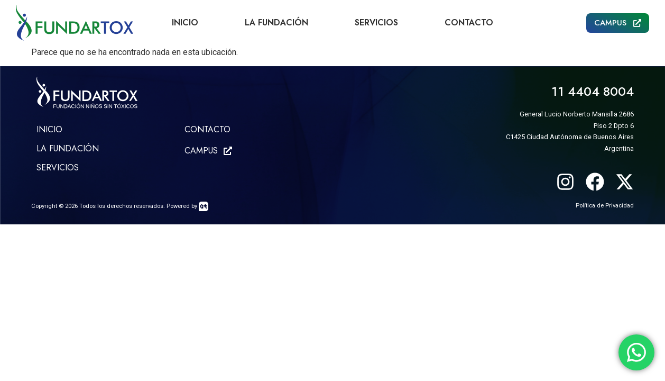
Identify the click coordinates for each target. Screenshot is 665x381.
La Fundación (276, 22)
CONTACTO (207, 129)
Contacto (469, 22)
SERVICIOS (57, 167)
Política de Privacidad (605, 205)
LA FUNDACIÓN (67, 148)
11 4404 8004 (592, 91)
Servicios (376, 22)
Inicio (185, 22)
